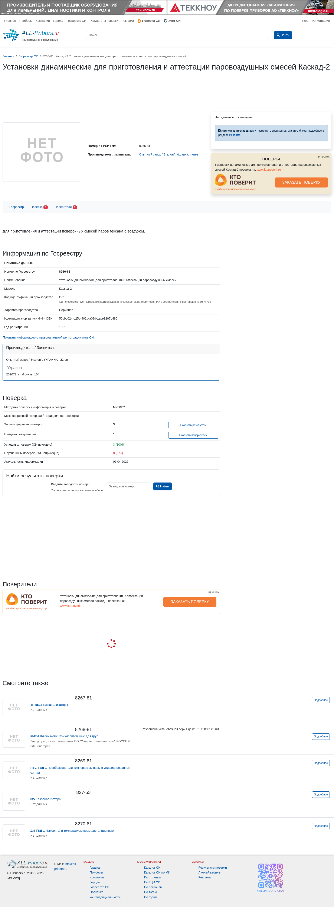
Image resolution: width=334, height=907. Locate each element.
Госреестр (16, 207)
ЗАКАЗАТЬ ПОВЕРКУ (301, 182)
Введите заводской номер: (70, 484)
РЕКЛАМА (324, 157)
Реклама (128, 20)
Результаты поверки (104, 20)
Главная (10, 20)
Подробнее (321, 700)
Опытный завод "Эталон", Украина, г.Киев (168, 154)
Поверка (39, 207)
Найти (162, 486)
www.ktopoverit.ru (269, 169)
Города (58, 20)
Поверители (66, 207)
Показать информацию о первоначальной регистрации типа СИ (48, 337)
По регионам (153, 887)
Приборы (25, 20)
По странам (152, 877)
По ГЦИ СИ (152, 882)
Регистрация (321, 20)
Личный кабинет (210, 872)
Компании (43, 20)
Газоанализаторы (49, 704)
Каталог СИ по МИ (157, 872)
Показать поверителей (193, 435)
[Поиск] (177, 35)
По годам (150, 897)
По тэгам (150, 892)
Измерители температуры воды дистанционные (72, 830)
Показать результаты (193, 425)
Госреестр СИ (76, 20)
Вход (304, 20)
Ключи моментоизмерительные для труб (64, 736)
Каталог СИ (152, 867)
